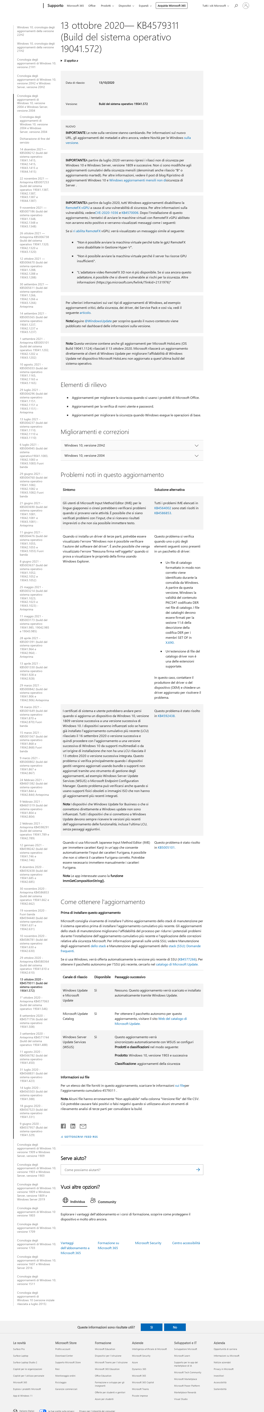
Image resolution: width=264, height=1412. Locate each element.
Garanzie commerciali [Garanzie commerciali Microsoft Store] (66, 1389)
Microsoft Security (148, 1243)
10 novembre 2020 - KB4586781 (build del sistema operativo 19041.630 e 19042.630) (33, 943)
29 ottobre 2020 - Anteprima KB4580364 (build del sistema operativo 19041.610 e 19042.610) (34, 965)
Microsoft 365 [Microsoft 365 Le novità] (20, 1382)
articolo (85, 312)
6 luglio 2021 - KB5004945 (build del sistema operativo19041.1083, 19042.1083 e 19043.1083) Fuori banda (34, 456)
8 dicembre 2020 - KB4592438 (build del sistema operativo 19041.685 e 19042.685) (33, 874)
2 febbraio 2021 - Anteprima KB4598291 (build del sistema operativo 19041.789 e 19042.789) (34, 831)
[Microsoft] (27, 5)
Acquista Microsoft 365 (172, 5)
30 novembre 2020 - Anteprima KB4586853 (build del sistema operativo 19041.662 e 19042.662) (34, 896)
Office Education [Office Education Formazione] (103, 1375)
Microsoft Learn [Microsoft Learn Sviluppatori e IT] (182, 1355)
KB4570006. (130, 212)
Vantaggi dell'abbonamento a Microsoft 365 (75, 1248)
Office (92, 5)
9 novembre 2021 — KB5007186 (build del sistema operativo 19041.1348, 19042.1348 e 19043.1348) (33, 217)
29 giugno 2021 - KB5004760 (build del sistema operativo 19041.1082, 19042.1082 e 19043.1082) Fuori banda (33, 485)
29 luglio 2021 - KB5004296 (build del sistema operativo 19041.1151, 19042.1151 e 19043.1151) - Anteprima (33, 401)
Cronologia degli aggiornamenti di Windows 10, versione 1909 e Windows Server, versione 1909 (36, 1150)
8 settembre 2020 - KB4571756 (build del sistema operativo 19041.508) (33, 1021)
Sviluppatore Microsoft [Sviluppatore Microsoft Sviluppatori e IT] (185, 1349)
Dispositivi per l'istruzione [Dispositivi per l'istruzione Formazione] (108, 1355)
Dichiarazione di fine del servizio (35, 140)
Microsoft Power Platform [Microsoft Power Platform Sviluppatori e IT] (187, 1385)
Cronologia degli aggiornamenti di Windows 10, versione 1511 (36, 1280)
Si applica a (71, 60)
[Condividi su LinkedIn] (71, 1125)
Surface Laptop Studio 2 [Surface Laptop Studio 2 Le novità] (25, 1362)
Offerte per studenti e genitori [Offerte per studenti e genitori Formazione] (110, 1392)
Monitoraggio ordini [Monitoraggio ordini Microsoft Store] (65, 1375)
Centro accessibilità (186, 1243)
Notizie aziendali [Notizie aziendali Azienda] (222, 1362)
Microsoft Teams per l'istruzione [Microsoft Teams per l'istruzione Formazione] (111, 1362)
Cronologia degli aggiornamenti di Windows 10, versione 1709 (36, 1228)
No (175, 1327)
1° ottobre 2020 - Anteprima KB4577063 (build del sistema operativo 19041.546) (34, 1003)
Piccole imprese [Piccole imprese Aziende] (140, 1395)
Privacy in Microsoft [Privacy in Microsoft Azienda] (224, 1369)
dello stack (98, 946)
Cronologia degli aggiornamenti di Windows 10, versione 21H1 (36, 63)
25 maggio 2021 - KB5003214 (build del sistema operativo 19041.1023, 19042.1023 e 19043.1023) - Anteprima (33, 598)
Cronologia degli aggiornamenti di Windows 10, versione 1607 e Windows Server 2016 (36, 1262)
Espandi (143, 5)
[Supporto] (55, 5)
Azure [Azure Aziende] (135, 1362)
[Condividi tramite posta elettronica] (81, 1125)
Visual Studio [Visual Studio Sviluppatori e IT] (180, 1399)
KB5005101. (166, 847)
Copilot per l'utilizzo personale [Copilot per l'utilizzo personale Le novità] (28, 1375)
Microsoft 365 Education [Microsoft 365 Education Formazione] (107, 1369)
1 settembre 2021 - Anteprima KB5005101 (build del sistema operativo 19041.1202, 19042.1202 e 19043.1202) (34, 348)
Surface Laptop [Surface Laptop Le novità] (20, 1355)
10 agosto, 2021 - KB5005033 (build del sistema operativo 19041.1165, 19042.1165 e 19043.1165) (33, 374)
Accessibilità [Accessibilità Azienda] (220, 1382)
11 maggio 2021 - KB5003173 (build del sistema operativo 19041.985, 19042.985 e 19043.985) (34, 623)
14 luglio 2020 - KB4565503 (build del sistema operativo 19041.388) (33, 1093)
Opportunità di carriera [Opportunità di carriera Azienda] (225, 1349)
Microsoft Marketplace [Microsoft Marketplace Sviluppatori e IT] (185, 1379)
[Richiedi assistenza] (236, 5)
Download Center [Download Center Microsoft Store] (64, 1355)
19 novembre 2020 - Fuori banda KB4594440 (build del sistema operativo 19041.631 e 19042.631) (33, 920)
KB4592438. (166, 715)
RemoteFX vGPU (77, 207)
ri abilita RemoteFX (87, 231)
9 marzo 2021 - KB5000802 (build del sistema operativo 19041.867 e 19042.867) (33, 765)
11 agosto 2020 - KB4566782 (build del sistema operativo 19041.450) (33, 1057)
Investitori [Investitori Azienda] (219, 1375)
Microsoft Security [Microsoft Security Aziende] (141, 1355)
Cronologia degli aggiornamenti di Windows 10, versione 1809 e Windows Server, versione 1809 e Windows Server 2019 (36, 1191)
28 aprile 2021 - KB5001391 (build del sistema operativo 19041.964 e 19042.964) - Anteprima (33, 647)
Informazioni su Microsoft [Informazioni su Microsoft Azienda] (226, 1355)
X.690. (170, 642)
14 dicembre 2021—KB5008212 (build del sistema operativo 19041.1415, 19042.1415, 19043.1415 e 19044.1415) (33, 160)
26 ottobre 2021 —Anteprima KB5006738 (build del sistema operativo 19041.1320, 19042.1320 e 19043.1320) (34, 242)
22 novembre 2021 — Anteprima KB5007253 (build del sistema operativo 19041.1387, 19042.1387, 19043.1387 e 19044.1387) (34, 190)
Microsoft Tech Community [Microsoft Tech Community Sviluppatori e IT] (187, 1372)
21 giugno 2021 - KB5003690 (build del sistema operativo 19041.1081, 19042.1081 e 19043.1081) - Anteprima (33, 514)
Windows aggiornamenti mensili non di (137, 180)
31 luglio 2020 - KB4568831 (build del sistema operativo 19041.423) (33, 1075)
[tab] (74, 1201)
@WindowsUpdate (98, 321)
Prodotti (106, 5)
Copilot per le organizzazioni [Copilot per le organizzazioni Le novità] (27, 1369)
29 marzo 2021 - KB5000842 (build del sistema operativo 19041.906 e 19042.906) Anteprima (34, 693)
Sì (151, 1327)
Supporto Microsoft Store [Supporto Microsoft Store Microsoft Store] (68, 1362)
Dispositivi (125, 5)
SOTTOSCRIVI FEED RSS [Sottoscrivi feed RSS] (81, 1136)
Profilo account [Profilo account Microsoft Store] (62, 1349)
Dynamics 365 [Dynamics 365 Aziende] (139, 1369)
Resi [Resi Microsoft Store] (57, 1369)
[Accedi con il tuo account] (246, 6)
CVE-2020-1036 (106, 212)
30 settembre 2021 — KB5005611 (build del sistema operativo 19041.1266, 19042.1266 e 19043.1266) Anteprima (34, 295)
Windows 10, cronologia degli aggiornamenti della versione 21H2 (36, 47)
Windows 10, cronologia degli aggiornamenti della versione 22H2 (36, 31)
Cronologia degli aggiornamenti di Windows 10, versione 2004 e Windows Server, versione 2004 (32, 103)
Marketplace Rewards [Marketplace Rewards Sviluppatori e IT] (185, 1392)
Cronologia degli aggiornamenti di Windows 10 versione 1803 (36, 1211)
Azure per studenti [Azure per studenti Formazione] (104, 1399)
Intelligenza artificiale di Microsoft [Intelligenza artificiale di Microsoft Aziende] (149, 1349)
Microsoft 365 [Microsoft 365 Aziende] (139, 1375)
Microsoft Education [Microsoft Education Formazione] (105, 1349)
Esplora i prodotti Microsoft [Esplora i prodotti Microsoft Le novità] (27, 1389)
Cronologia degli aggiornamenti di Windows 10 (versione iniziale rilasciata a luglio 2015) (35, 1298)
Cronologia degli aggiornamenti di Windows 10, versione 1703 (36, 1244)
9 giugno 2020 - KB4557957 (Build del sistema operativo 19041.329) (33, 1129)
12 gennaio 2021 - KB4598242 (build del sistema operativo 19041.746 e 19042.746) (33, 852)
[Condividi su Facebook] (64, 1125)
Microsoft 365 (75, 5)
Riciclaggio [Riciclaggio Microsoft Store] (60, 1382)
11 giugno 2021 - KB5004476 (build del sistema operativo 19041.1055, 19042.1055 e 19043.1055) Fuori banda (33, 543)
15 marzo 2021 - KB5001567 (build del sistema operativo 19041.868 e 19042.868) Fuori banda (33, 742)
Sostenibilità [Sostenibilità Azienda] (220, 1389)
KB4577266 (187, 959)
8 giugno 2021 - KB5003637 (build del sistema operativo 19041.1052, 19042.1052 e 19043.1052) (33, 571)
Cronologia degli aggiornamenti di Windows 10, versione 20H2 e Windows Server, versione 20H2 (36, 81)
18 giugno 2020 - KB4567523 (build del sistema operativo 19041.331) (33, 1111)
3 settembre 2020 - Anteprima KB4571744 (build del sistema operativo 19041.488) (34, 1039)
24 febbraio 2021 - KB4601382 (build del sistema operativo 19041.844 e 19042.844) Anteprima (34, 787)
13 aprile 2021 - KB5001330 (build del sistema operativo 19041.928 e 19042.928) (33, 671)
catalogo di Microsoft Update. (177, 964)
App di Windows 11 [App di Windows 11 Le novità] (23, 1395)
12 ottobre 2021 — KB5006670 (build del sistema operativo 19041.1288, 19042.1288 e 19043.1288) (33, 268)
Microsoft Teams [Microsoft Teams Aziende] (140, 1389)
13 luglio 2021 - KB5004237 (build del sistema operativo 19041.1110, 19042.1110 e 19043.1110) (33, 428)
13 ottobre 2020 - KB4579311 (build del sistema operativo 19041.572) (33, 985)
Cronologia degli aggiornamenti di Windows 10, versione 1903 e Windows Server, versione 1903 (36, 1170)
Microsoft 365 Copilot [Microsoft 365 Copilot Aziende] (143, 1382)
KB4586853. (163, 513)
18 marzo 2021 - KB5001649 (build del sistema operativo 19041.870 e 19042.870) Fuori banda (33, 716)
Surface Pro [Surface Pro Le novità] (19, 1349)
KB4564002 (162, 508)
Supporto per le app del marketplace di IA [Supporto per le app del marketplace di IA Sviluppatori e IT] (186, 1364)
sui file (180, 1085)
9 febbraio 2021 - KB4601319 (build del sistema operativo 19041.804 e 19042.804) (33, 809)
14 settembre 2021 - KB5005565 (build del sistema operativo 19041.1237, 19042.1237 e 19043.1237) (33, 323)
